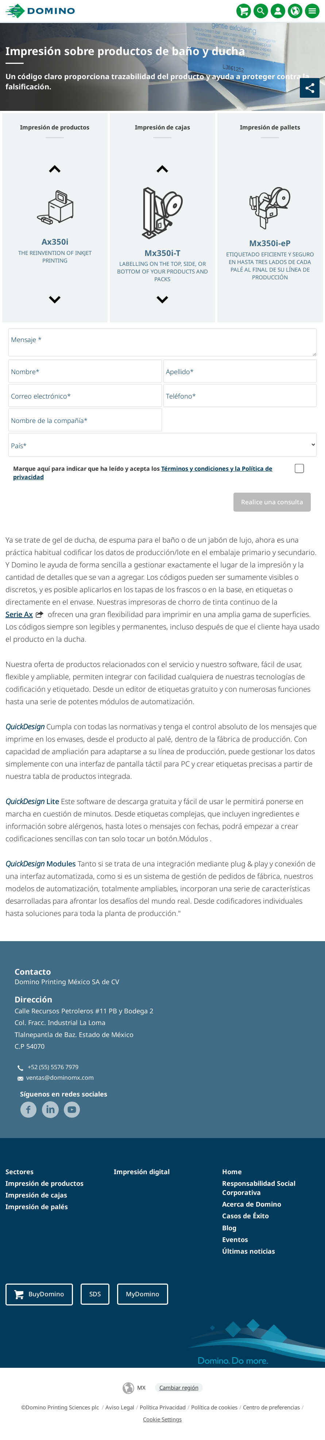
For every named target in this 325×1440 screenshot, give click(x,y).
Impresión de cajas (36, 1195)
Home (232, 1171)
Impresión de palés (36, 1206)
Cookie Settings (162, 1419)
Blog (229, 1227)
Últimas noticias (248, 1251)
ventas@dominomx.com (60, 1078)
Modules (41, 864)
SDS (95, 1294)
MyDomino (142, 1294)
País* (19, 445)
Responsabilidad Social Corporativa (258, 1188)
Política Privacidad (163, 1407)
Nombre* (25, 371)
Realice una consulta (272, 502)
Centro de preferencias (271, 1407)
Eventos (235, 1239)
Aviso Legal (119, 1407)
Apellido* (180, 371)
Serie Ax (19, 614)
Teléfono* (181, 396)
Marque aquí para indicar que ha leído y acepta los (142, 473)
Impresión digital (142, 1171)
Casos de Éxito (245, 1215)
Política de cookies (214, 1407)
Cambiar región (178, 1387)
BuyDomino (39, 1294)
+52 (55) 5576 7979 (53, 1067)
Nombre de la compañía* (49, 420)
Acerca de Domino (251, 1204)
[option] (55, 235)
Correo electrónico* (41, 396)
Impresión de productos (44, 1183)
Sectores (19, 1171)
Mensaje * (26, 339)
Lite (32, 801)
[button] (55, 169)
